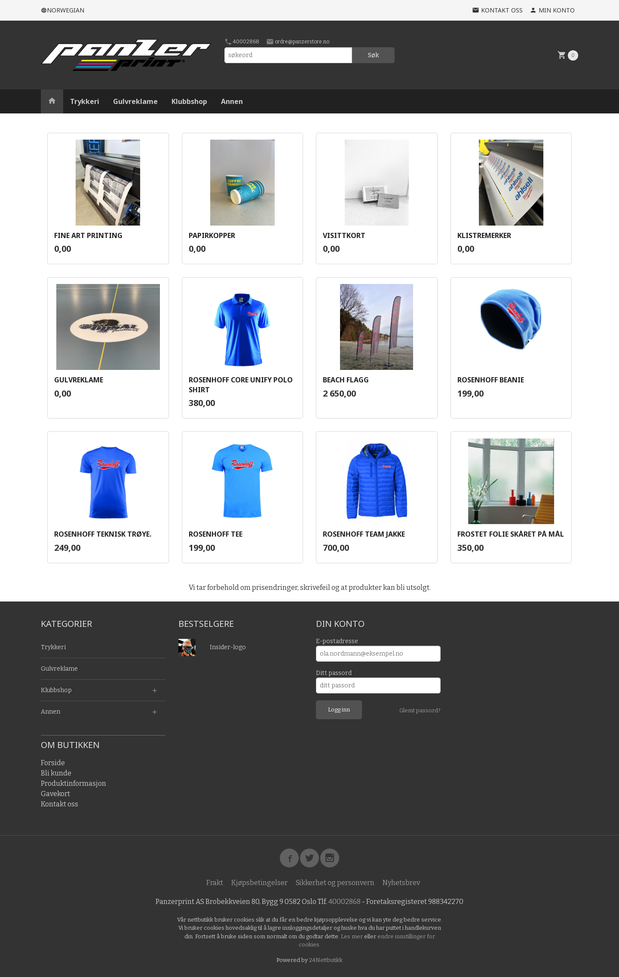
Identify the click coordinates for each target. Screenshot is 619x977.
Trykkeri (84, 101)
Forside (53, 763)
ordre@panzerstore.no (297, 42)
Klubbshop (189, 101)
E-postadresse (337, 641)
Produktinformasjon (73, 783)
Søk (373, 55)
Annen (232, 101)
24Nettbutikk (326, 960)
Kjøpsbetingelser (259, 883)
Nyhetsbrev (401, 883)
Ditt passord (334, 673)
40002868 (241, 42)
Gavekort (55, 794)
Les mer (352, 936)
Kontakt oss (59, 804)
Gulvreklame (135, 101)
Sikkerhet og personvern (335, 883)
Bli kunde (56, 773)
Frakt (214, 883)
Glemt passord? (420, 710)
